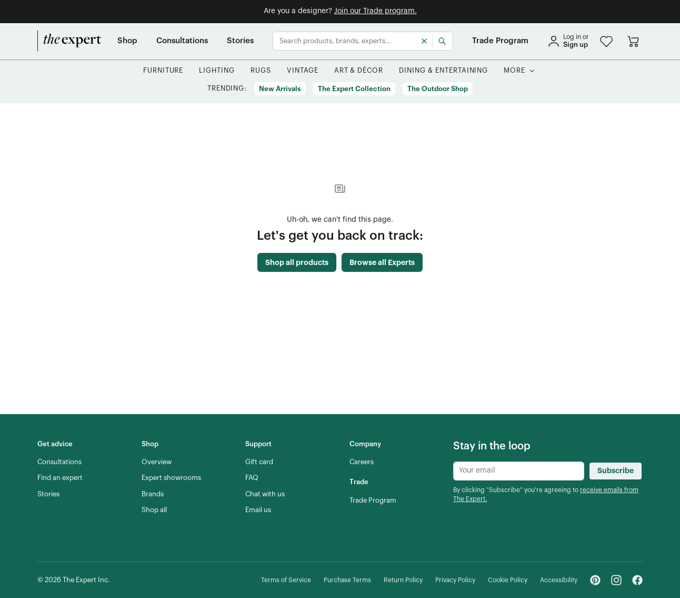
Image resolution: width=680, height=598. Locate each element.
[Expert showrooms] (171, 478)
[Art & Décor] (359, 70)
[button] (606, 41)
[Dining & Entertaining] (443, 70)
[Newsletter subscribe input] (518, 471)
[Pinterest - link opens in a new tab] (595, 580)
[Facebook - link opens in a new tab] (637, 580)
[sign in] (568, 41)
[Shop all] (154, 510)
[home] (69, 41)
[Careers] (361, 462)
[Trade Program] (500, 41)
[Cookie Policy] (507, 580)
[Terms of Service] (286, 580)
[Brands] (153, 494)
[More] (514, 70)
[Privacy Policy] (455, 580)
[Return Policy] (403, 580)
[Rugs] (261, 70)
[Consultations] (182, 41)
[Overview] (157, 462)
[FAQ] (251, 478)
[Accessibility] (558, 580)
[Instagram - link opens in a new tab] (616, 580)
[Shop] (127, 41)
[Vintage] (302, 70)
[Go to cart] (633, 41)
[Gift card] (259, 462)
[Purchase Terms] (347, 580)
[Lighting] (217, 70)
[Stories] (240, 41)
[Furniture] (163, 70)
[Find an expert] (60, 478)
